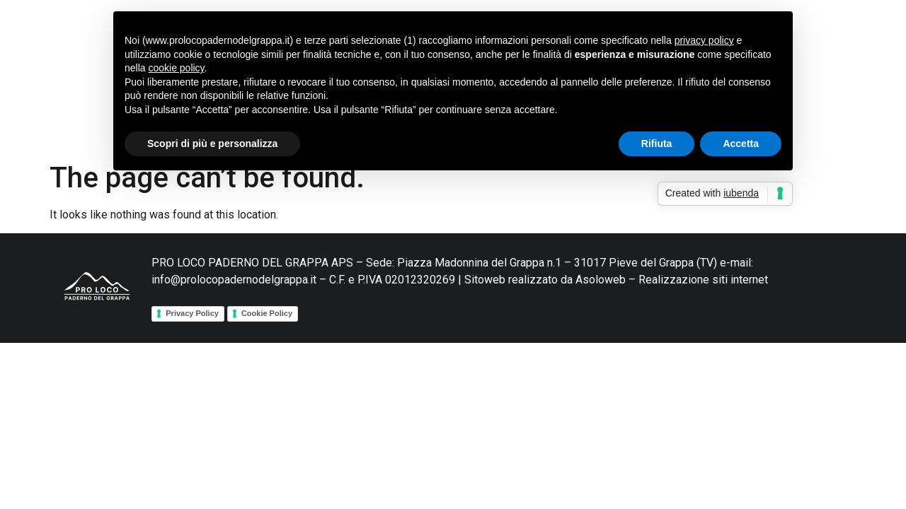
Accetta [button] (741, 143)
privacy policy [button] (704, 40)
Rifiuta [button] (656, 143)
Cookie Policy (266, 313)
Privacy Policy (192, 313)
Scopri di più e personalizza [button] (212, 143)
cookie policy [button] (176, 68)
